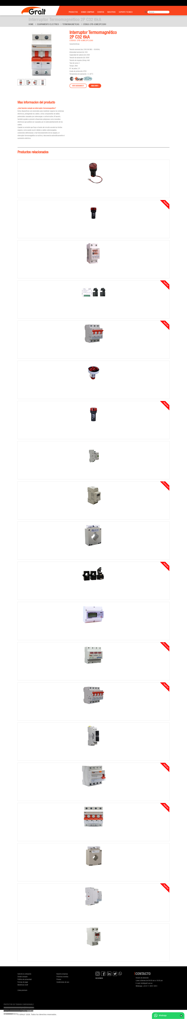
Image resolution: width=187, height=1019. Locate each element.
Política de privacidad (25, 979)
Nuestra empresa (62, 974)
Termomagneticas (70, 24)
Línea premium (22, 990)
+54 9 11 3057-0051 (150, 986)
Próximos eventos (62, 976)
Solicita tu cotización (24, 974)
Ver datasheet (78, 86)
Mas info (94, 86)
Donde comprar (23, 976)
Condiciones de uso (62, 982)
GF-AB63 (7, 1014)
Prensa (58, 979)
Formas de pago (23, 982)
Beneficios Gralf (23, 985)
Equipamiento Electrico (48, 24)
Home (31, 24)
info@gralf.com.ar (146, 983)
